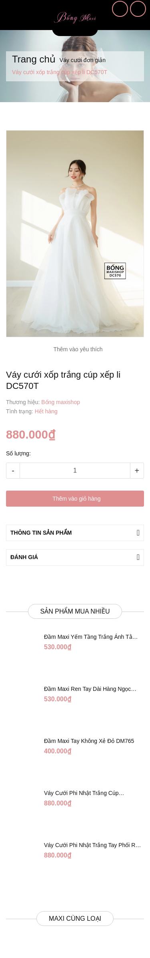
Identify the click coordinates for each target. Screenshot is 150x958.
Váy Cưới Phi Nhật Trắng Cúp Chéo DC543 (81, 793)
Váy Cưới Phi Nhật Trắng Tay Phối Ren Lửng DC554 (93, 845)
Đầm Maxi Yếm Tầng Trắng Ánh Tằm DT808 (90, 637)
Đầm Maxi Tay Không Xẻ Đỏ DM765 (89, 741)
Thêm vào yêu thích (78, 349)
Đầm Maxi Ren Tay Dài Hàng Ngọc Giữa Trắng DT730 (87, 689)
